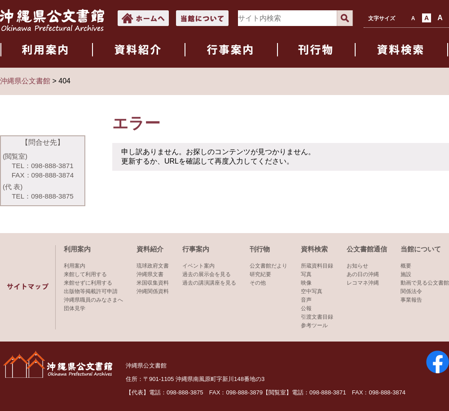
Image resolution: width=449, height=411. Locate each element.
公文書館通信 (367, 249)
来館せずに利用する (88, 283)
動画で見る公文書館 (425, 283)
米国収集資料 (152, 283)
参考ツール (314, 325)
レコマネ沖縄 (363, 283)
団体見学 (74, 308)
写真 (306, 274)
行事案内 (195, 249)
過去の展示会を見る (206, 274)
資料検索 (314, 249)
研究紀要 (260, 274)
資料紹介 (149, 249)
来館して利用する (85, 274)
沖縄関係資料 (152, 291)
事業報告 (411, 300)
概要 (406, 266)
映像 (306, 283)
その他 (258, 283)
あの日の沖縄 (363, 274)
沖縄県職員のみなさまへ (93, 300)
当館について (421, 249)
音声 (306, 300)
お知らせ (357, 266)
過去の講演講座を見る (209, 283)
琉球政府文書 (152, 266)
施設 (406, 274)
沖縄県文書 (149, 274)
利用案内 (77, 249)
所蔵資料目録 (317, 266)
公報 (306, 308)
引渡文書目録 (317, 317)
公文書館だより (268, 266)
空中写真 (311, 291)
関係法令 (411, 291)
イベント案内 (198, 266)
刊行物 (260, 249)
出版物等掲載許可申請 (91, 291)
